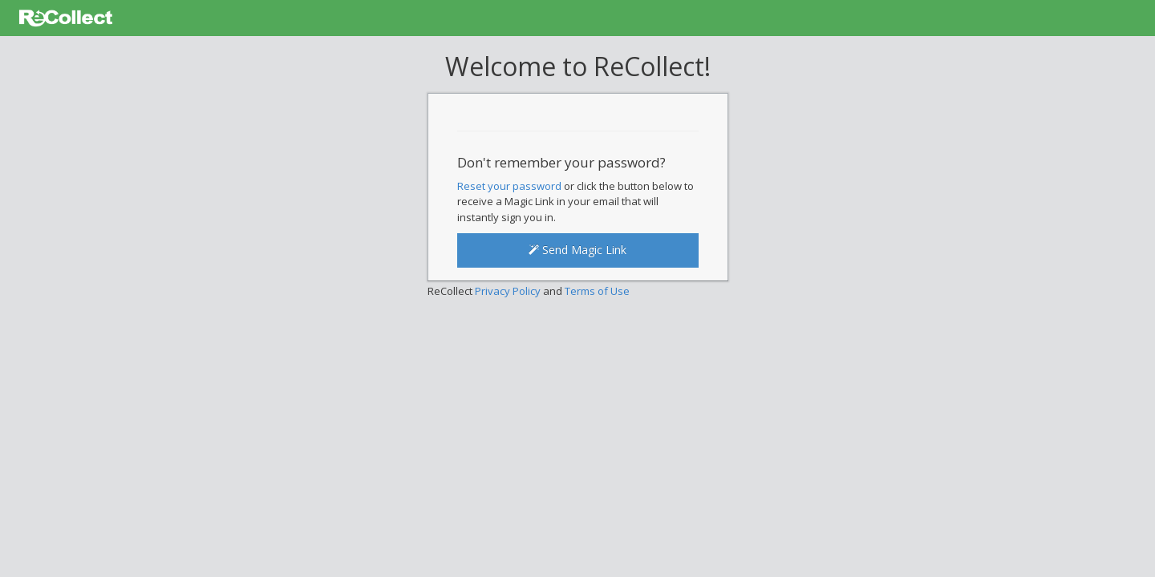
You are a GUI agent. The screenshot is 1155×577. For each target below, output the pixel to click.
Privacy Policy (508, 291)
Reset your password (509, 186)
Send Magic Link (577, 249)
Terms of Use (597, 291)
